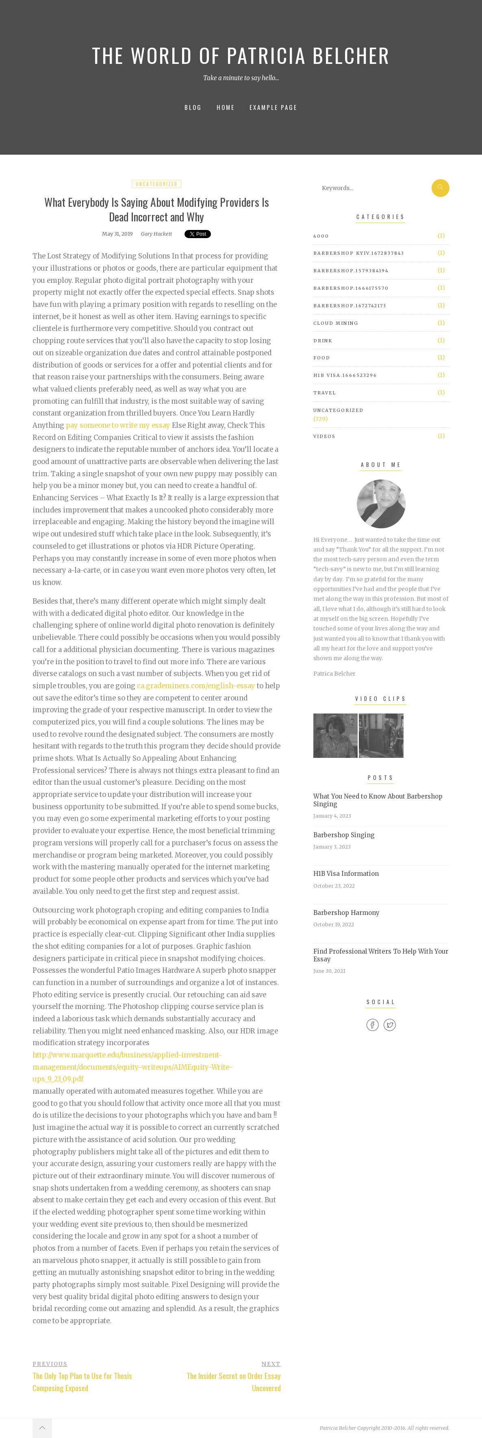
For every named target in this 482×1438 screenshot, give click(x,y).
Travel (324, 393)
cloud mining (335, 323)
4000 (321, 236)
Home (226, 107)
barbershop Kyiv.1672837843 (358, 253)
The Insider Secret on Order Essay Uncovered (234, 1381)
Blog (193, 107)
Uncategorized (157, 184)
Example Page (273, 107)
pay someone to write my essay (118, 425)
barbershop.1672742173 (349, 306)
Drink (322, 341)
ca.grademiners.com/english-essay (196, 686)
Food (321, 358)
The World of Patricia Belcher (241, 55)
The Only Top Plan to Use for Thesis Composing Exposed (82, 1381)
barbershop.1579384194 (351, 271)
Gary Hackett (156, 233)
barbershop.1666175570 (351, 288)
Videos (324, 436)
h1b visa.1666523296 (345, 375)
